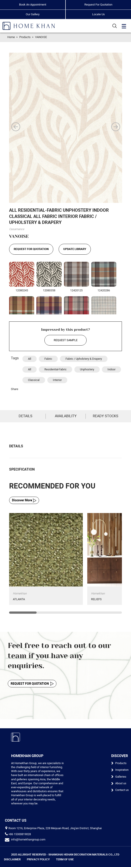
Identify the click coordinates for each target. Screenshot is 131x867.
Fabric (48, 358)
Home (11, 37)
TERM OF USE (65, 859)
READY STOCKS (105, 416)
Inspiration (122, 769)
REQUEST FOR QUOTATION (31, 249)
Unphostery (87, 369)
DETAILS (25, 416)
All (29, 358)
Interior (57, 380)
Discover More (24, 500)
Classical (34, 380)
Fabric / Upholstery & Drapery (84, 358)
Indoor (111, 369)
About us (120, 783)
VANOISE (41, 37)
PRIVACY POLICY (38, 859)
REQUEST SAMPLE (65, 340)
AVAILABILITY (66, 416)
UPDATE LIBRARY (74, 249)
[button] (15, 126)
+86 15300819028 (19, 834)
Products (25, 37)
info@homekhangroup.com (28, 839)
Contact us (122, 790)
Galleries (120, 776)
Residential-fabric (55, 369)
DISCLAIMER (12, 859)
